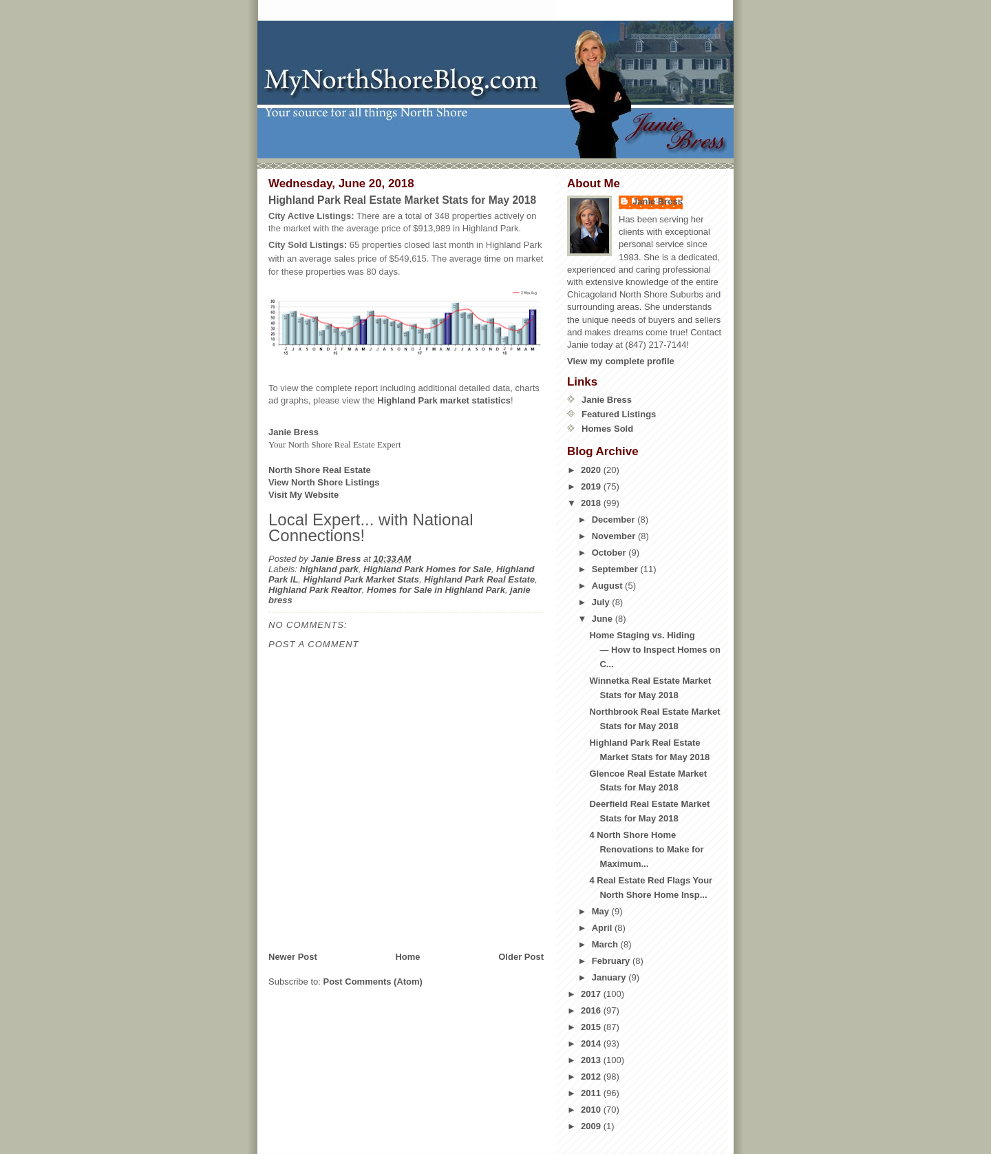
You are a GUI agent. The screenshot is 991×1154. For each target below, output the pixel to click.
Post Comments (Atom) (373, 981)
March (606, 944)
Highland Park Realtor (315, 590)
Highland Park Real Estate (479, 579)
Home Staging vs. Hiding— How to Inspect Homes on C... (655, 649)
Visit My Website (303, 495)
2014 (592, 1043)
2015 (592, 1027)
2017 (592, 994)
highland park (329, 569)
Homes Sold (607, 428)
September (616, 569)
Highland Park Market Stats (361, 579)
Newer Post (292, 957)
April (603, 928)
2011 (592, 1093)
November (615, 536)
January (610, 977)
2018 (592, 503)
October (610, 552)
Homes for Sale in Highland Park (436, 590)
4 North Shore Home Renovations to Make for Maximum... (646, 849)
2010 (592, 1109)
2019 (592, 486)
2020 (592, 470)
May (602, 911)
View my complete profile (620, 361)
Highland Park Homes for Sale (427, 569)
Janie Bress (657, 201)
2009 (592, 1126)
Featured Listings (619, 414)
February (612, 961)
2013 (592, 1060)
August (608, 585)
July (602, 602)
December (614, 519)
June (603, 618)
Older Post (521, 957)
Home (407, 957)
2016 (592, 1010)
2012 (592, 1076)
